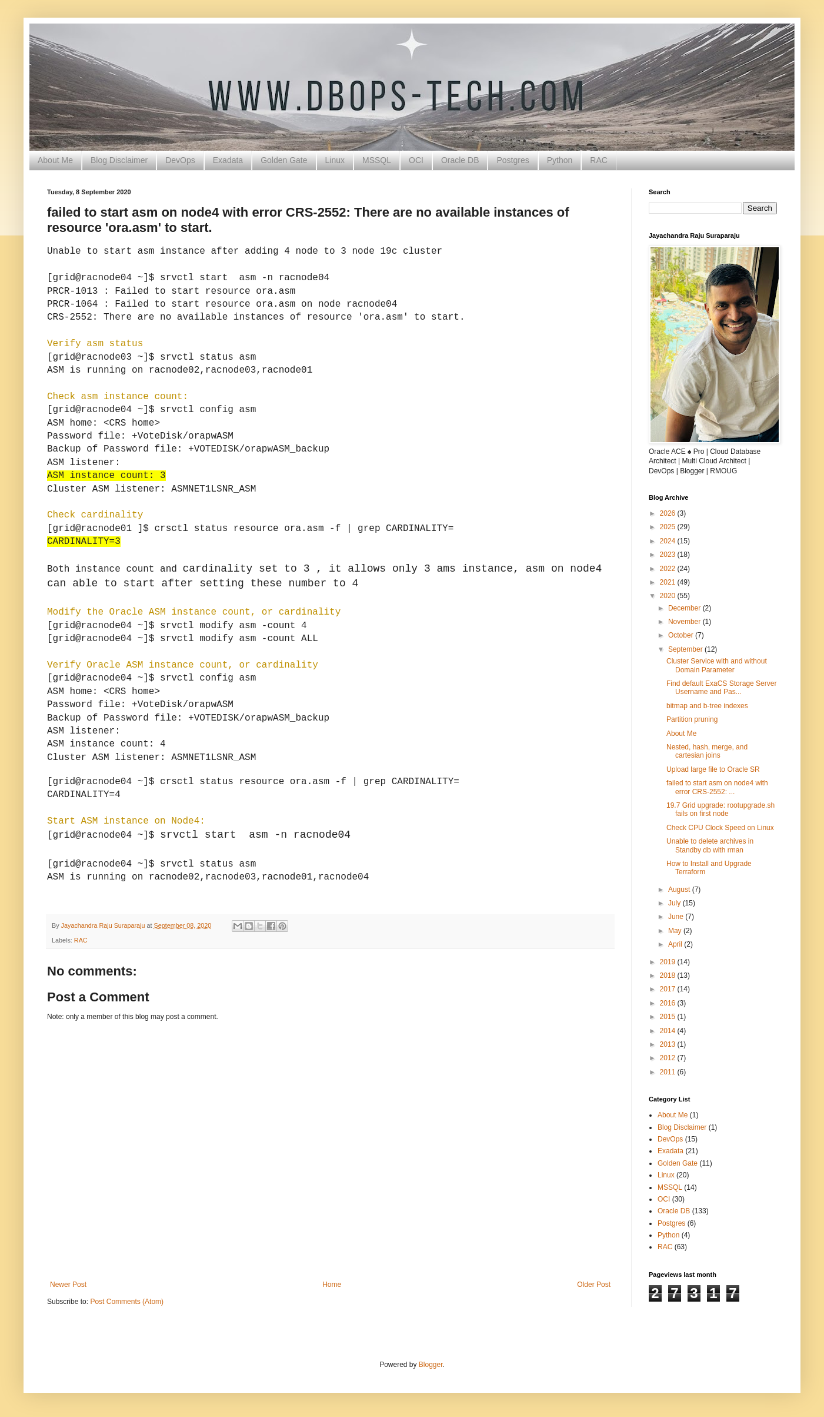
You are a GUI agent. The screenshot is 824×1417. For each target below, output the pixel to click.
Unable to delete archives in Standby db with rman (709, 845)
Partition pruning (692, 719)
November (685, 622)
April (676, 944)
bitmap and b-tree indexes (707, 706)
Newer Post (68, 1284)
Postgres (512, 160)
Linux (335, 160)
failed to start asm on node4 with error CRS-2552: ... (717, 787)
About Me (55, 160)
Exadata (228, 160)
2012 (669, 1058)
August (680, 889)
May (675, 931)
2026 (669, 513)
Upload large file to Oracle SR (713, 769)
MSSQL (376, 160)
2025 (669, 527)
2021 (669, 582)
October (681, 635)
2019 (669, 962)
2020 (669, 596)
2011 (669, 1072)
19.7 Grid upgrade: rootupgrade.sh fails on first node (720, 809)
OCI (416, 160)
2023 (669, 554)
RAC (599, 160)
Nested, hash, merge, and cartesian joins (707, 751)
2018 (669, 975)
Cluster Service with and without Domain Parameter (716, 665)
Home (331, 1284)
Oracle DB (460, 160)
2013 (669, 1044)
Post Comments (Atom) (127, 1301)
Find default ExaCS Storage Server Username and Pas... (721, 687)
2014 (669, 1031)
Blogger (431, 1364)
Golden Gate (284, 160)
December (685, 608)
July (675, 903)
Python (560, 160)
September (686, 649)
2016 (669, 1003)
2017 (669, 989)
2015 (669, 1017)
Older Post (594, 1284)
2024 (669, 541)
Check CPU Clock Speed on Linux (720, 828)
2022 (669, 569)
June (676, 916)
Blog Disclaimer (119, 160)
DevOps (180, 160)
